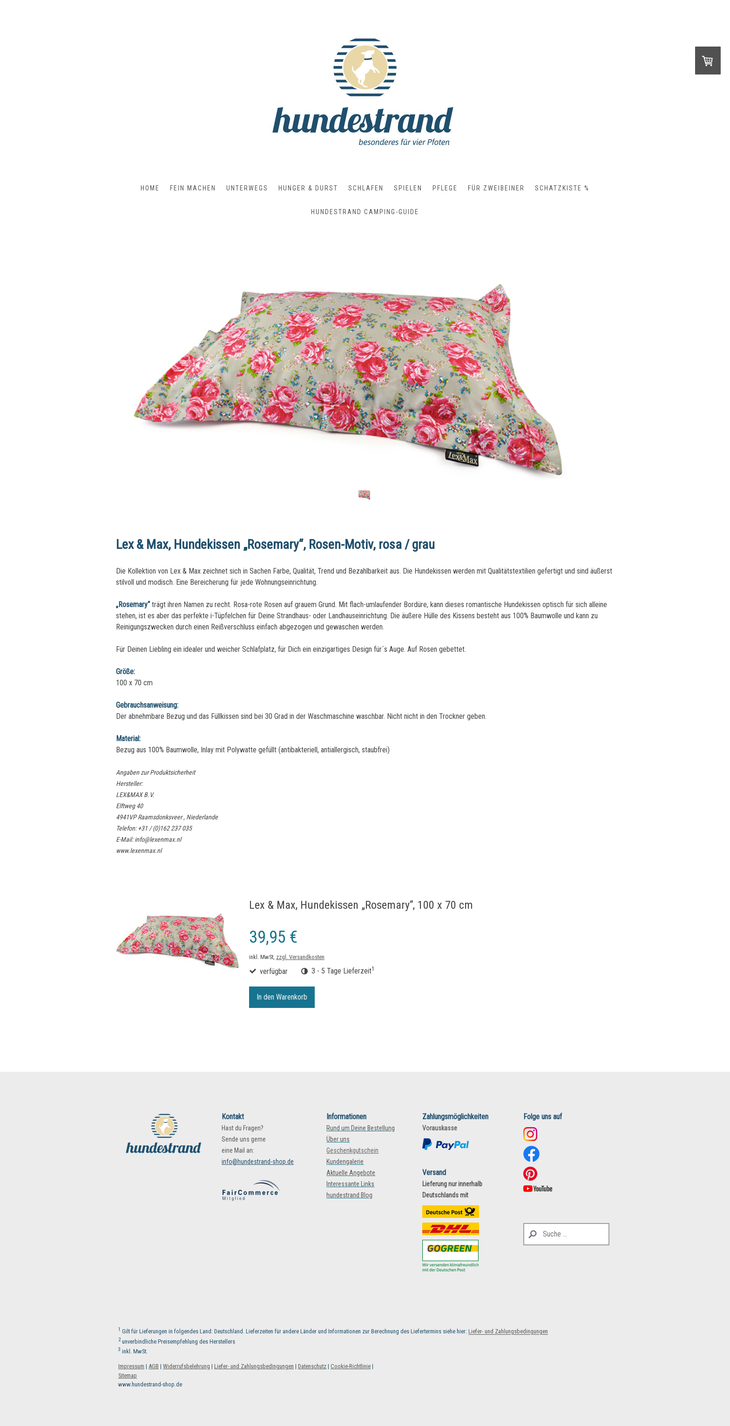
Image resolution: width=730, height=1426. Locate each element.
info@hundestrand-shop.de (258, 1161)
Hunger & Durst (308, 188)
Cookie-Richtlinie (351, 1366)
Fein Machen (193, 188)
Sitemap (127, 1375)
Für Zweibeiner (496, 188)
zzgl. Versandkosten (300, 956)
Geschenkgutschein (352, 1150)
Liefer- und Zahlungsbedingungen (508, 1331)
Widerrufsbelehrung (186, 1366)
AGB (154, 1366)
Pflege (445, 188)
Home (150, 188)
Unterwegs (247, 188)
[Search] (566, 1234)
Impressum (131, 1366)
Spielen (408, 188)
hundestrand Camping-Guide (365, 212)
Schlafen (366, 188)
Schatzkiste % (562, 188)
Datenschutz (312, 1366)
